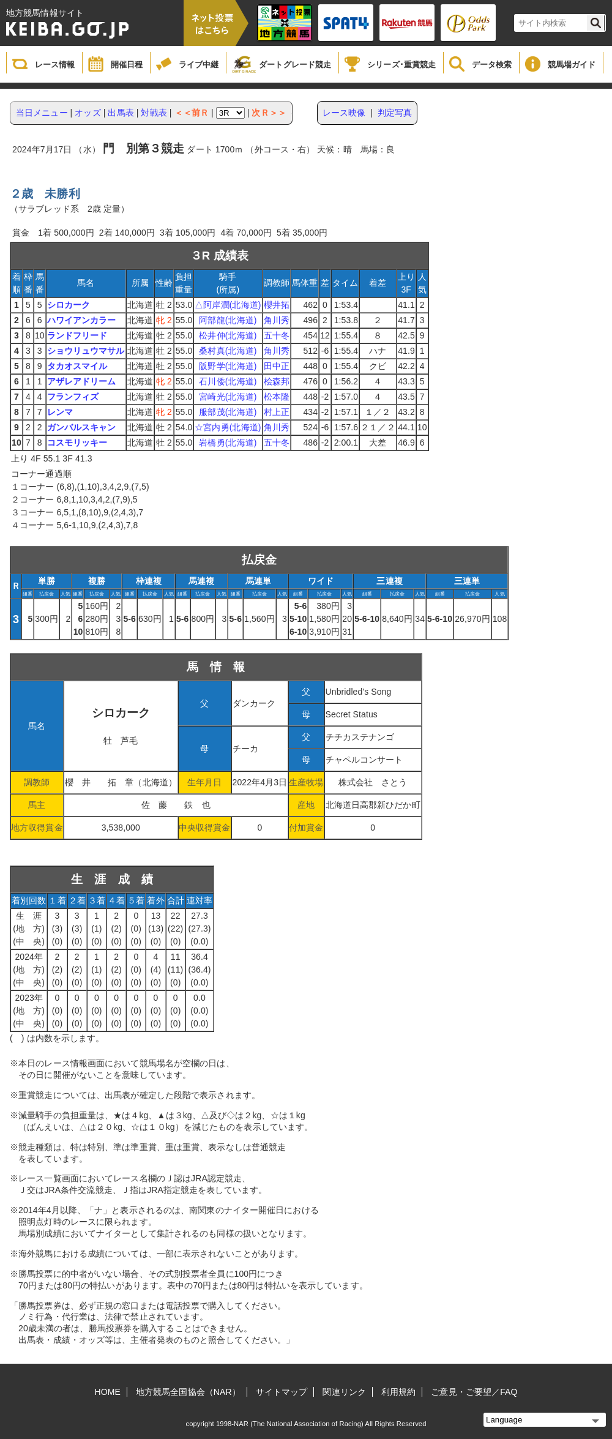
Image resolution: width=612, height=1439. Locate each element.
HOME (108, 1392)
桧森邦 (276, 381)
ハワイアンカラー (81, 320)
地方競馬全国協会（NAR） (188, 1392)
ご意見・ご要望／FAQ (474, 1392)
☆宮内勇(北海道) (228, 427)
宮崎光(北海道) (227, 397)
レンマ (60, 412)
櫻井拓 (276, 305)
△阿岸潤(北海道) (228, 305)
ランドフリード (77, 335)
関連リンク (344, 1392)
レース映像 (344, 113)
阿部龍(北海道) (227, 320)
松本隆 (276, 397)
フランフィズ (73, 397)
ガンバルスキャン (81, 427)
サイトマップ (282, 1392)
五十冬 (276, 335)
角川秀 (276, 320)
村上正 (276, 412)
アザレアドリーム (81, 381)
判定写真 (395, 113)
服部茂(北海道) (227, 412)
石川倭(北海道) (227, 381)
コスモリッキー (77, 442)
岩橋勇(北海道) (227, 442)
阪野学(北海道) (227, 366)
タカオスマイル (77, 366)
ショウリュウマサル (86, 351)
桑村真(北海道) (227, 351)
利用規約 (398, 1392)
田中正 (276, 366)
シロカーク (69, 305)
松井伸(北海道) (227, 335)
